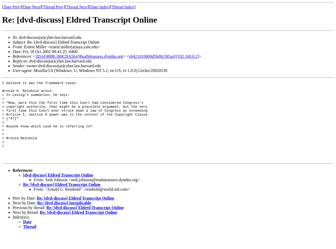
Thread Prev (53, 7)
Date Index (99, 7)
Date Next (31, 7)
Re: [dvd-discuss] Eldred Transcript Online (62, 200)
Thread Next (76, 7)
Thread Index (123, 7)
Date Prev (11, 7)
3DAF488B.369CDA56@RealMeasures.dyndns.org (79, 56)
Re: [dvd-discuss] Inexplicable (64, 218)
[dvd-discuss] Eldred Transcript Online (58, 191)
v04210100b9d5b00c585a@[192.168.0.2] (164, 56)
